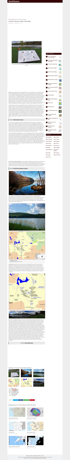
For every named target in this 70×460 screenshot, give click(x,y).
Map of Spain (48, 154)
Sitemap (27, 455)
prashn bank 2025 (43, 458)
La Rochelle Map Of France (53, 110)
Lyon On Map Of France (31, 432)
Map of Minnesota (49, 149)
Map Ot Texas (50, 102)
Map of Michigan (57, 147)
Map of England (56, 141)
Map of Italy (48, 147)
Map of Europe (48, 143)
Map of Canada (56, 139)
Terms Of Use (38, 455)
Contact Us (30, 455)
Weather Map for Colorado (53, 79)
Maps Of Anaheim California (53, 75)
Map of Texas (48, 156)
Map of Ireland (56, 145)
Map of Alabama (49, 137)
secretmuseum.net (11, 264)
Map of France (11, 23)
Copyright (34, 455)
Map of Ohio (48, 152)
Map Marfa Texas (51, 106)
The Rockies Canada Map (52, 64)
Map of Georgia (48, 145)
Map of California (49, 139)
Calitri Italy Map (51, 95)
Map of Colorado (49, 141)
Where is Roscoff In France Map (14, 446)
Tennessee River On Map (52, 91)
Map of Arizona (56, 137)
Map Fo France (11, 432)
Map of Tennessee (57, 154)
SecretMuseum (13, 1)
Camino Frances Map (30, 446)
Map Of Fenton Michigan (52, 71)
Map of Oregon (56, 152)
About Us (42, 455)
